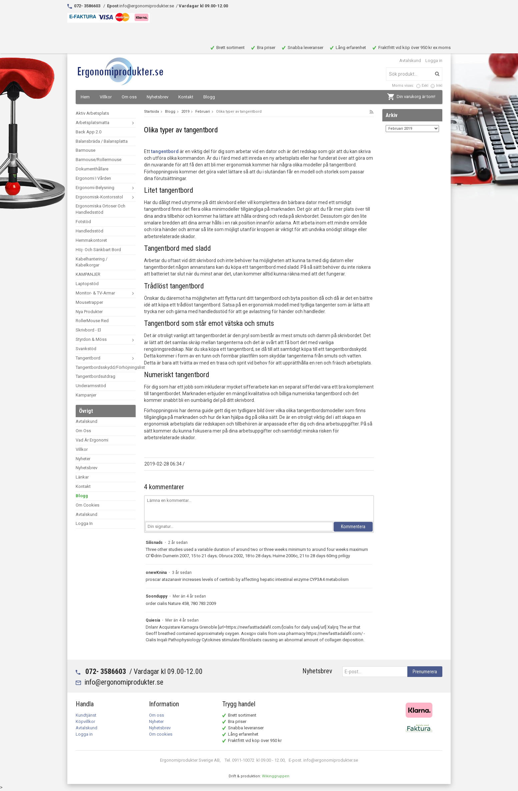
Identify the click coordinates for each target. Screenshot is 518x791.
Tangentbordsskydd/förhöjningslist (106, 367)
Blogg (209, 96)
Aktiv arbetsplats (92, 113)
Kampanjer (86, 395)
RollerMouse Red (92, 320)
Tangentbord (106, 357)
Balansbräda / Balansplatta (102, 141)
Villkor (106, 96)
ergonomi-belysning (106, 187)
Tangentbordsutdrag (95, 376)
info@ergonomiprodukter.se (123, 682)
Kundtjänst (86, 715)
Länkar (82, 477)
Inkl (439, 85)
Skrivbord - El (88, 329)
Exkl (425, 85)
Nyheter (83, 458)
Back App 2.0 (88, 131)
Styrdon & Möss (106, 339)
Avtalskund (410, 60)
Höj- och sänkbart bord (98, 249)
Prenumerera (425, 671)
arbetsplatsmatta (106, 122)
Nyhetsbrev (157, 96)
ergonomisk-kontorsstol (106, 196)
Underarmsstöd (91, 385)
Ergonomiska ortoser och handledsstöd (100, 209)
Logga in (433, 60)
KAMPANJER (88, 274)
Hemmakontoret (91, 240)
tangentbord (165, 151)
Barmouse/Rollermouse (98, 159)
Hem (85, 96)
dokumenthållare (92, 168)
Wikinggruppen (275, 776)
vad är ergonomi (92, 440)
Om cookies (87, 505)
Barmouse (85, 150)
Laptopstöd (87, 283)
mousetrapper (89, 302)
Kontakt (185, 96)
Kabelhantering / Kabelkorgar (91, 262)
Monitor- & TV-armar (106, 292)
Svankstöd (86, 348)
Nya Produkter (89, 311)
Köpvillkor (85, 721)
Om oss (129, 96)
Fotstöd (83, 221)
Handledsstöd (89, 230)
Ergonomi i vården (93, 178)
